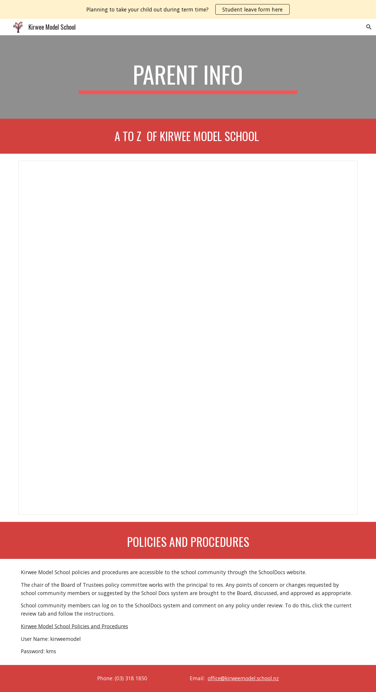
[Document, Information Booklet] (188, 338)
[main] (188, 77)
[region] (188, 9)
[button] (369, 27)
